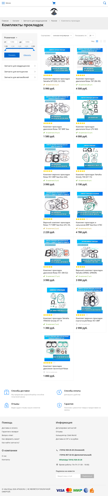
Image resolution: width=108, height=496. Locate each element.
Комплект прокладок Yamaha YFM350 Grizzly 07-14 (56, 319)
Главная (5, 21)
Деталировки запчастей (66, 428)
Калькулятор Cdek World (66, 435)
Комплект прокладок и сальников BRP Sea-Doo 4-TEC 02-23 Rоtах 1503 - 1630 (89, 223)
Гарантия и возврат (10, 431)
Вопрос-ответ (7, 435)
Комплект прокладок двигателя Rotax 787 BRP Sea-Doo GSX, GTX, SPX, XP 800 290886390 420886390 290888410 (56, 127)
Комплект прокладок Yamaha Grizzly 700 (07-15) (89, 175)
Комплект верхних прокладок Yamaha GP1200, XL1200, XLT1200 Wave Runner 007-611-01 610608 (57, 79)
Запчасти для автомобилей (16, 77)
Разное (54, 21)
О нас (4, 456)
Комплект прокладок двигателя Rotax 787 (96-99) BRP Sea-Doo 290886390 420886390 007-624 (88, 79)
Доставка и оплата (9, 428)
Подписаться (87, 476)
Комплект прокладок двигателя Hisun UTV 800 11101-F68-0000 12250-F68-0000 (88, 127)
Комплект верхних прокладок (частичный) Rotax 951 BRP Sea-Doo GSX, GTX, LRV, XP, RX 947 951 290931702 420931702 (90, 319)
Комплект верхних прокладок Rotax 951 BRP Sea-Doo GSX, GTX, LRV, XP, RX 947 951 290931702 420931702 (56, 175)
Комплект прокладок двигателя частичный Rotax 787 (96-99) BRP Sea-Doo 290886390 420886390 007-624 (55, 367)
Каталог (16, 21)
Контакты (6, 459)
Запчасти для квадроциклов (35, 21)
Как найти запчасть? (10, 442)
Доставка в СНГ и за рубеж (67, 439)
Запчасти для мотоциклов (16, 71)
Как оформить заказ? (10, 439)
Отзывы (59, 431)
